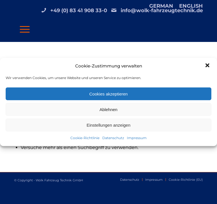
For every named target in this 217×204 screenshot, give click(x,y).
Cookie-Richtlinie (84, 138)
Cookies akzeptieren (108, 94)
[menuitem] (161, 6)
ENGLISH (191, 6)
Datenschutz (113, 138)
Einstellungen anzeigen (108, 125)
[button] (208, 66)
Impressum (137, 138)
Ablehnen (108, 109)
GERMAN (161, 6)
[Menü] (22, 29)
